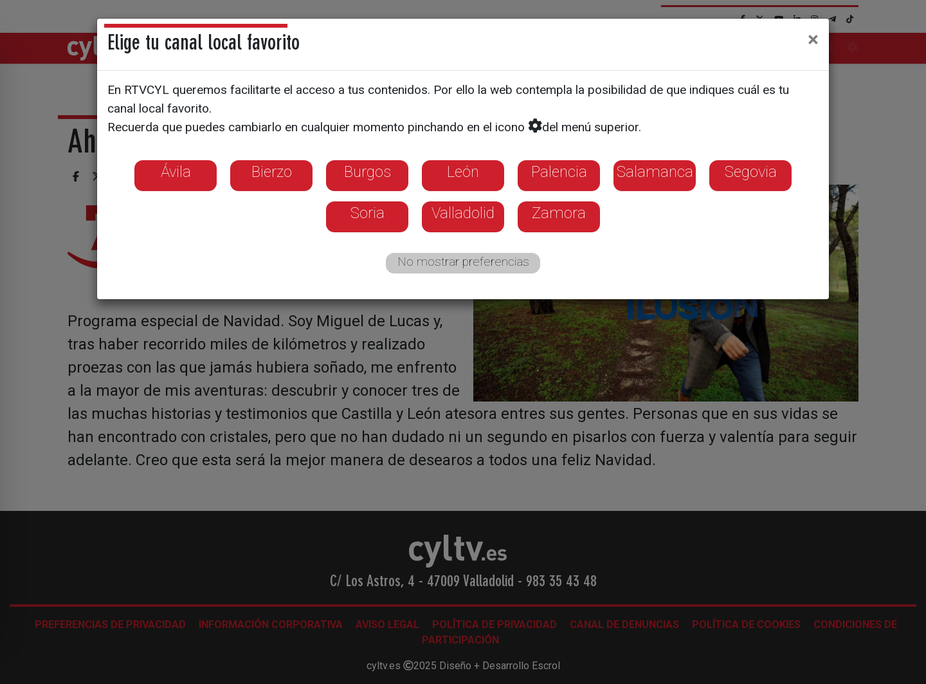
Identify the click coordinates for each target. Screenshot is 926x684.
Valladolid (463, 213)
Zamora (559, 213)
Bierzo (271, 172)
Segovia (751, 172)
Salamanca (655, 172)
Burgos (367, 172)
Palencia (559, 172)
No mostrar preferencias (463, 261)
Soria (367, 213)
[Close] (813, 39)
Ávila (176, 172)
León (463, 172)
